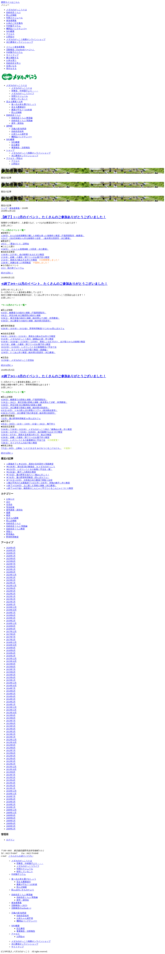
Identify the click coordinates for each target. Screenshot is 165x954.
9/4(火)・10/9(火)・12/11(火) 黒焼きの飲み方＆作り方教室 (28, 336)
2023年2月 (10, 580)
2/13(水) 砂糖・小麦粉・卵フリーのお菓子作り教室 (25, 257)
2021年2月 (10, 599)
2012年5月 (10, 756)
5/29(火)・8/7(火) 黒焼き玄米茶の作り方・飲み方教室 (26, 435)
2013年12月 (11, 707)
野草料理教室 (12, 537)
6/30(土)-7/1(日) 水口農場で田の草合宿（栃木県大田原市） (28, 413)
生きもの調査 (12, 518)
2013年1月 (10, 737)
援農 (8, 512)
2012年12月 (11, 740)
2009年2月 (10, 829)
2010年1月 (10, 807)
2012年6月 (10, 753)
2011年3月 (10, 783)
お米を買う (11, 60)
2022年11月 (11, 585)
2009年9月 (10, 815)
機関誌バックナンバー (16, 29)
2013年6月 (10, 723)
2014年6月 (10, 691)
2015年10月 (11, 661)
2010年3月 (10, 802)
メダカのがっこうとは (16, 10)
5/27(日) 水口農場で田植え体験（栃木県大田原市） (25, 408)
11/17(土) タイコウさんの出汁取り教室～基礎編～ (24, 350)
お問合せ (10, 37)
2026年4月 (10, 548)
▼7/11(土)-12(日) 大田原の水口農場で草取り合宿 (29, 480)
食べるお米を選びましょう (23, 104)
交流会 (9, 504)
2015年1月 (10, 680)
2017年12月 (11, 631)
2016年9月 (10, 648)
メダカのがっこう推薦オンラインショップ (25, 39)
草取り (9, 531)
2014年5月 (10, 694)
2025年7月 (10, 564)
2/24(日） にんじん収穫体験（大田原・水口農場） (25, 249)
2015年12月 (11, 658)
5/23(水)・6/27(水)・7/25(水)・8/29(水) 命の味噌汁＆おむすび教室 (31, 432)
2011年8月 (10, 772)
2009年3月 (10, 826)
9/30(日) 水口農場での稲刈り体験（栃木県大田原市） (26, 321)
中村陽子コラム (13, 26)
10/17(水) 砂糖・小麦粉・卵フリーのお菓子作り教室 (25, 344)
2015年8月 (10, 667)
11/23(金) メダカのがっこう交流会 (17, 360)
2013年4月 (10, 729)
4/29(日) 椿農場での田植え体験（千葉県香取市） (24, 399)
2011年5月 (10, 777)
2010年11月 (11, 794)
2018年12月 (11, 623)
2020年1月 (10, 604)
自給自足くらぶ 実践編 (21, 120)
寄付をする (11, 68)
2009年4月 (10, 823)
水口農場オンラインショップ (19, 42)
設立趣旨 (15, 145)
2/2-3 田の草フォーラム (12, 268)
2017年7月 (10, 637)
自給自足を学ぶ (13, 63)
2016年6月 (10, 650)
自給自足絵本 (17, 131)
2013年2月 (10, 734)
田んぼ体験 (11, 15)
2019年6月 (10, 615)
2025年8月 (10, 561)
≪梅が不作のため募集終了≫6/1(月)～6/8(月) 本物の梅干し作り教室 (38, 483)
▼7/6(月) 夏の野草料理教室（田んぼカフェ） (27, 477)
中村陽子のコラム (14, 52)
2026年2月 (10, 553)
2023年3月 (10, 577)
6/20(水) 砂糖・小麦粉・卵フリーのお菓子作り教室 (25, 437)
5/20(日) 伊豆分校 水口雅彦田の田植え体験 (21, 405)
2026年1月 (10, 556)
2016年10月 (11, 645)
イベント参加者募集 (15, 47)
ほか (8, 502)
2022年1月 (10, 596)
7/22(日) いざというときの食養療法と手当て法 (23, 440)
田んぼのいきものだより (22, 890)
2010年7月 (10, 796)
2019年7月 (10, 613)
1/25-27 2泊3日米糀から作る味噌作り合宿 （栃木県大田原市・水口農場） (36, 238)
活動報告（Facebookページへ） (20, 50)
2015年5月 (10, 675)
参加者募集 (11, 20)
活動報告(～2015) (19, 905)
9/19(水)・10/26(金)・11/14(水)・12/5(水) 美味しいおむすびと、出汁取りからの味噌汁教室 (43, 342)
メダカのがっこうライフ (22, 93)
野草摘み (10, 534)
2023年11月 (11, 575)
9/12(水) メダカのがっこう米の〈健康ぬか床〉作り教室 (27, 339)
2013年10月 (11, 713)
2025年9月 (10, 558)
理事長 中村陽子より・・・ (24, 91)
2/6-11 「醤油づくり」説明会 (15, 244)
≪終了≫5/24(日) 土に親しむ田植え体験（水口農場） (31, 485)
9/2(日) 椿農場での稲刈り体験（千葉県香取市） (23, 313)
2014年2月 (10, 702)
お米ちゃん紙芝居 (19, 134)
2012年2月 (10, 764)
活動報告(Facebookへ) (21, 908)
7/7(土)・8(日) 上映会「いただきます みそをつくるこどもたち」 (31, 448)
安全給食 (10, 507)
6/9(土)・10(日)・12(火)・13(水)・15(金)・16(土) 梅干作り (28, 424)
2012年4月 (10, 758)
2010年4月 (10, 799)
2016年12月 (11, 642)
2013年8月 (10, 718)
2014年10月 (11, 685)
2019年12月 (11, 607)
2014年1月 (10, 704)
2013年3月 (10, 731)
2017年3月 (10, 640)
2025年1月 (10, 569)
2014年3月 (10, 699)
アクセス (10, 34)
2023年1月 (10, 583)
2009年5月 (10, 821)
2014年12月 (11, 683)
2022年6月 (10, 588)
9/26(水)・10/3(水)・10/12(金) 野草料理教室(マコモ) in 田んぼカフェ (32, 328)
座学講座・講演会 (14, 510)
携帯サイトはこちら (10, 2)
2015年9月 (10, 664)
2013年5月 (10, 726)
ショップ (10, 150)
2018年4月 (10, 629)
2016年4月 (10, 653)
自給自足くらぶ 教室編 (21, 118)
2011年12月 (11, 767)
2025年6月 (10, 567)
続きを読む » (7, 273)
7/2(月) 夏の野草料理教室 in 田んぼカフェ (21, 418)
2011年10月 (11, 769)
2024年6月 (10, 572)
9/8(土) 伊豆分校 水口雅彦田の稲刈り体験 (21, 315)
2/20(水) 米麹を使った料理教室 (16, 263)
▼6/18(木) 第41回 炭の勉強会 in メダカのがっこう (30, 467)
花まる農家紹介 (18, 107)
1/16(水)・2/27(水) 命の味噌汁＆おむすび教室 (22, 254)
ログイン (10, 840)
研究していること (19, 99)
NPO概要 (10, 31)
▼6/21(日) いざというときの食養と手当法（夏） (29, 469)
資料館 (9, 126)
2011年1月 (10, 788)
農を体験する (12, 58)
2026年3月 (10, 550)
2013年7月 (10, 721)
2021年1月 (10, 602)
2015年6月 (10, 672)
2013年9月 (10, 715)
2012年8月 (10, 748)
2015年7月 (10, 669)
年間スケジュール (14, 18)
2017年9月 (10, 634)
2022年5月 (10, 591)
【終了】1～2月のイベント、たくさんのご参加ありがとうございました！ (53, 217)
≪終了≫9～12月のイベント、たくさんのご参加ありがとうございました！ (54, 283)
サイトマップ (12, 55)
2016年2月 (10, 656)
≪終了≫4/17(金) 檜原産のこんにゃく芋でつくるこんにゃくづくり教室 (39, 488)
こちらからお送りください (20, 856)
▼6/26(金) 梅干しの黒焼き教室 (21, 472)
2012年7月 (10, 750)
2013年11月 (11, 710)
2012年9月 (10, 745)
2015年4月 (10, 677)
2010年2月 (10, 804)
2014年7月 (10, 688)
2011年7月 (10, 775)
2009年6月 (10, 818)
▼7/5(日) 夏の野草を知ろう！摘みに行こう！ (27, 475)
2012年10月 (11, 742)
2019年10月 (11, 610)
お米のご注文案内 (14, 23)
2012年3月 (10, 761)
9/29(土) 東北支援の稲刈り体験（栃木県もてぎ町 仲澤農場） (30, 318)
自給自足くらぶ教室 (15, 529)
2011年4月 (10, 780)
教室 (8, 515)
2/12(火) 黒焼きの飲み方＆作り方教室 (19, 260)
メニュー (5, 5)
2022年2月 (10, 594)
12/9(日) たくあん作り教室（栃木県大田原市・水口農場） (28, 352)
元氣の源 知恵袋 (18, 129)
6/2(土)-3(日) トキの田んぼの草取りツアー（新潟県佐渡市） (29, 410)
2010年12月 (11, 791)
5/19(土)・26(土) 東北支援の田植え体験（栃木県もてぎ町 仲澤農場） (34, 402)
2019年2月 (10, 621)
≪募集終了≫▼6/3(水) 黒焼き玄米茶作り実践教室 (29, 464)
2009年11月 (11, 813)
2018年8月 (10, 626)
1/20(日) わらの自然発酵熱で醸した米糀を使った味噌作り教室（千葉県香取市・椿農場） (42, 236)
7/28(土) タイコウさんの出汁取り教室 (19, 443)
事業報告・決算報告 (20, 147)
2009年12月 (11, 810)
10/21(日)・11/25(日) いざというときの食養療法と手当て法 (28, 347)
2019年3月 (10, 618)
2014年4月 (10, 696)
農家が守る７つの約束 (21, 110)
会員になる (11, 66)
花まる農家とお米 (14, 102)
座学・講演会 (17, 123)
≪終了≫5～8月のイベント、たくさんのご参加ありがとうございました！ (53, 376)
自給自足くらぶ (13, 12)
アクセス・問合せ (14, 158)
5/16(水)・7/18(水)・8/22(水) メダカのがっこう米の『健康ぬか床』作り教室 (36, 429)
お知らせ (10, 499)
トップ (4, 208)
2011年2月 (10, 785)
